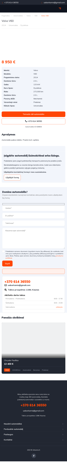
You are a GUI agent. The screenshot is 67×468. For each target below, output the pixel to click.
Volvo (29, 16)
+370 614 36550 (10, 2)
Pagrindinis (6, 16)
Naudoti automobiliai (13, 424)
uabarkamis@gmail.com (53, 2)
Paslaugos (8, 434)
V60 (35, 16)
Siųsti (7, 263)
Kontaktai (8, 440)
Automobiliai (18, 16)
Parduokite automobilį (13, 429)
